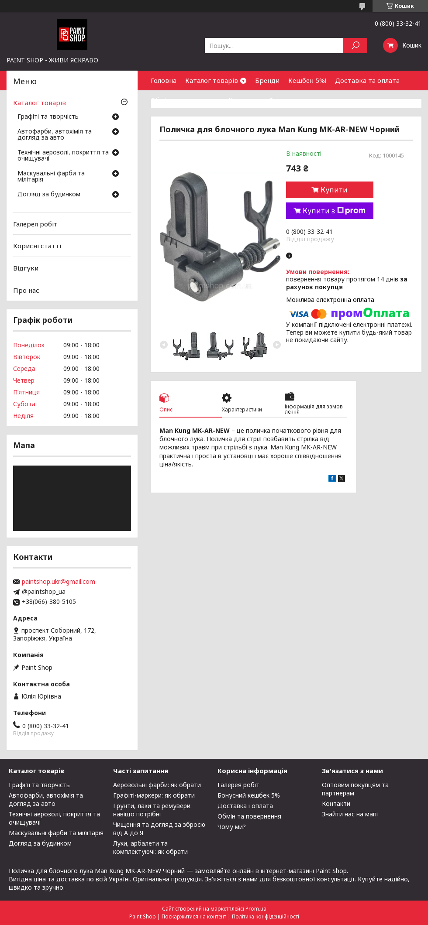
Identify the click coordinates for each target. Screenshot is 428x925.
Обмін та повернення (185, 100)
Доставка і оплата (245, 806)
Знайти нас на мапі (350, 814)
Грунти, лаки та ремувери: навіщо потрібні (152, 810)
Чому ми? (231, 826)
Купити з (334, 211)
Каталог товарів (211, 80)
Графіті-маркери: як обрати (154, 795)
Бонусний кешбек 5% (248, 795)
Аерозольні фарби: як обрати (157, 785)
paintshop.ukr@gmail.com (58, 582)
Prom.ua (255, 908)
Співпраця (285, 100)
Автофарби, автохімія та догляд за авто (54, 134)
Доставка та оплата (367, 80)
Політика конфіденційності (265, 916)
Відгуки (25, 268)
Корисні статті (37, 245)
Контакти (244, 100)
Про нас (26, 289)
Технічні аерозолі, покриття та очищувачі (63, 155)
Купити (334, 190)
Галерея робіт (35, 223)
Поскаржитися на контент (194, 916)
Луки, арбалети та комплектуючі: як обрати (150, 847)
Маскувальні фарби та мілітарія (51, 176)
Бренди (267, 80)
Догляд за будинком (48, 194)
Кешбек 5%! (307, 80)
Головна (163, 80)
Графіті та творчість (48, 116)
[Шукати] (355, 45)
